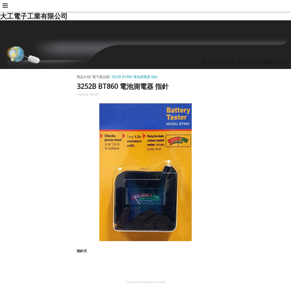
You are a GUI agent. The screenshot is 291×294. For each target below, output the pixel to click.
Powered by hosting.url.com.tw (145, 282)
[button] (6, 6)
